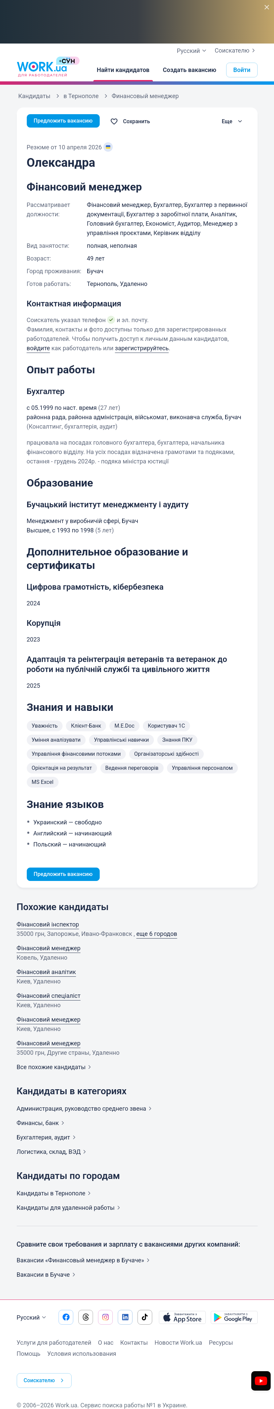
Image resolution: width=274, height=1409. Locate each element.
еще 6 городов (156, 935)
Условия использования (81, 1354)
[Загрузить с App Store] (182, 1318)
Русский (32, 1319)
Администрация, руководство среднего (85, 1109)
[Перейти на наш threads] (85, 1318)
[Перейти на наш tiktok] (145, 1318)
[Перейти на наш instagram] (105, 1318)
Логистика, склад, (53, 1153)
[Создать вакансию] (190, 70)
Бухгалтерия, (47, 1138)
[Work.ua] (42, 70)
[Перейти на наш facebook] (66, 1318)
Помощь (28, 1354)
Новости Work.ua (178, 1343)
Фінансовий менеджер (49, 949)
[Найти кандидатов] (123, 70)
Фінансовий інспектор (48, 925)
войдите (38, 348)
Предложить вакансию (67, 121)
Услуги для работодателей (54, 1343)
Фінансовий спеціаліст (49, 996)
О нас (105, 1343)
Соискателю (236, 50)
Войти (241, 69)
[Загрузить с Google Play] (234, 1318)
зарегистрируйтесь (142, 348)
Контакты (134, 1343)
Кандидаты (55, 1194)
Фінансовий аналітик (46, 973)
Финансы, (42, 1124)
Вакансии (47, 1275)
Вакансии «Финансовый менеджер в (84, 1261)
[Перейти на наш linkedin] (125, 1318)
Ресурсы (221, 1343)
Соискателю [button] (47, 1375)
